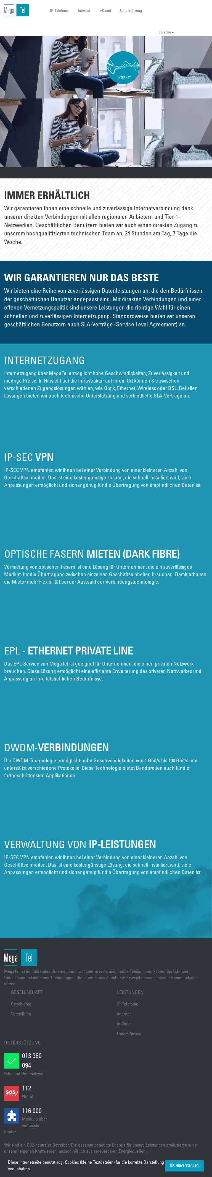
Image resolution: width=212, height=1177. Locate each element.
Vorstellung (21, 1014)
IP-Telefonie (59, 11)
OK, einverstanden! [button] (185, 1166)
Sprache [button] (166, 33)
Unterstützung (131, 11)
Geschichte (21, 1004)
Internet (84, 11)
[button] (33, 1169)
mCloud (105, 11)
